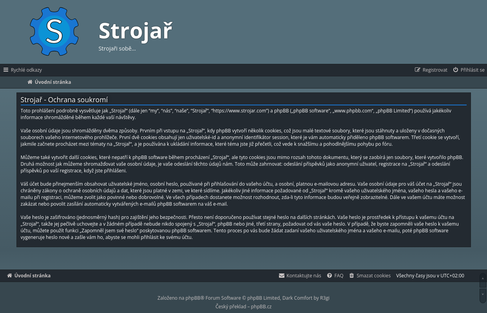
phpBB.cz (261, 306)
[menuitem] (468, 70)
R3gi (324, 298)
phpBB (193, 298)
